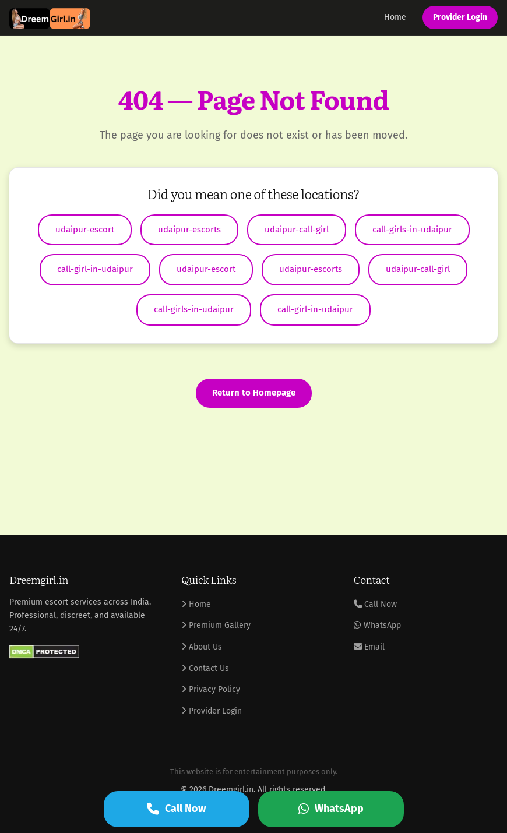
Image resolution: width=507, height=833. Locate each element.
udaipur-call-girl (297, 229)
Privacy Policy (210, 689)
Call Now (375, 604)
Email (369, 647)
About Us (201, 647)
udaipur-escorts (189, 229)
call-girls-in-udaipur (412, 229)
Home (395, 17)
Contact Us (205, 668)
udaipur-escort (84, 229)
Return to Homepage (253, 392)
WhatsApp (377, 625)
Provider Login (460, 17)
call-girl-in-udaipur (95, 269)
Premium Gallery (216, 625)
